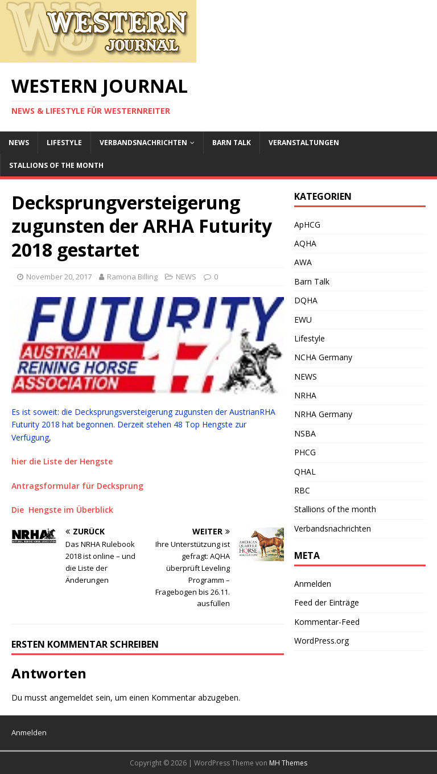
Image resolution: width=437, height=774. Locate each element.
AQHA (305, 243)
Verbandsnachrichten (143, 142)
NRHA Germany (323, 414)
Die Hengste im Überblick (62, 509)
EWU (303, 319)
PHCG (305, 452)
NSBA (305, 433)
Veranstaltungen (304, 142)
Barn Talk (231, 142)
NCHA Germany (323, 357)
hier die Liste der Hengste (62, 461)
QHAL (305, 471)
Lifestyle (64, 142)
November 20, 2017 (59, 276)
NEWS (19, 142)
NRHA (305, 395)
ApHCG (307, 224)
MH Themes (288, 763)
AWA (303, 262)
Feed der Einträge (326, 602)
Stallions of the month (56, 165)
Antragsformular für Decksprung (77, 485)
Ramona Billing (132, 276)
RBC (302, 490)
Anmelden (312, 583)
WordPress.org (321, 640)
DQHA (306, 300)
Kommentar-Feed (327, 621)
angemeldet (71, 697)
